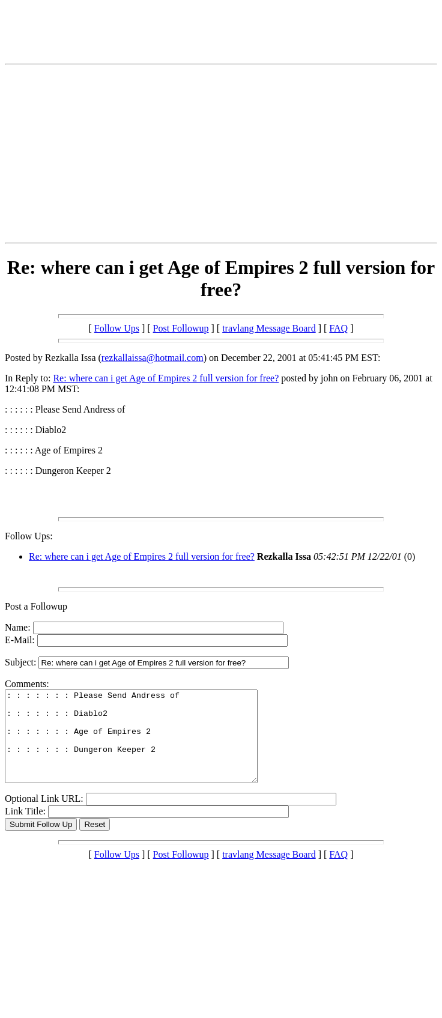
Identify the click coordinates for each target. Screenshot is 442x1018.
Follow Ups (116, 328)
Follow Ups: (29, 536)
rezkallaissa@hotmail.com (152, 358)
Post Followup (181, 328)
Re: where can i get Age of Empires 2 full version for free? (166, 378)
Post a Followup (36, 606)
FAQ (338, 328)
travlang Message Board (269, 328)
